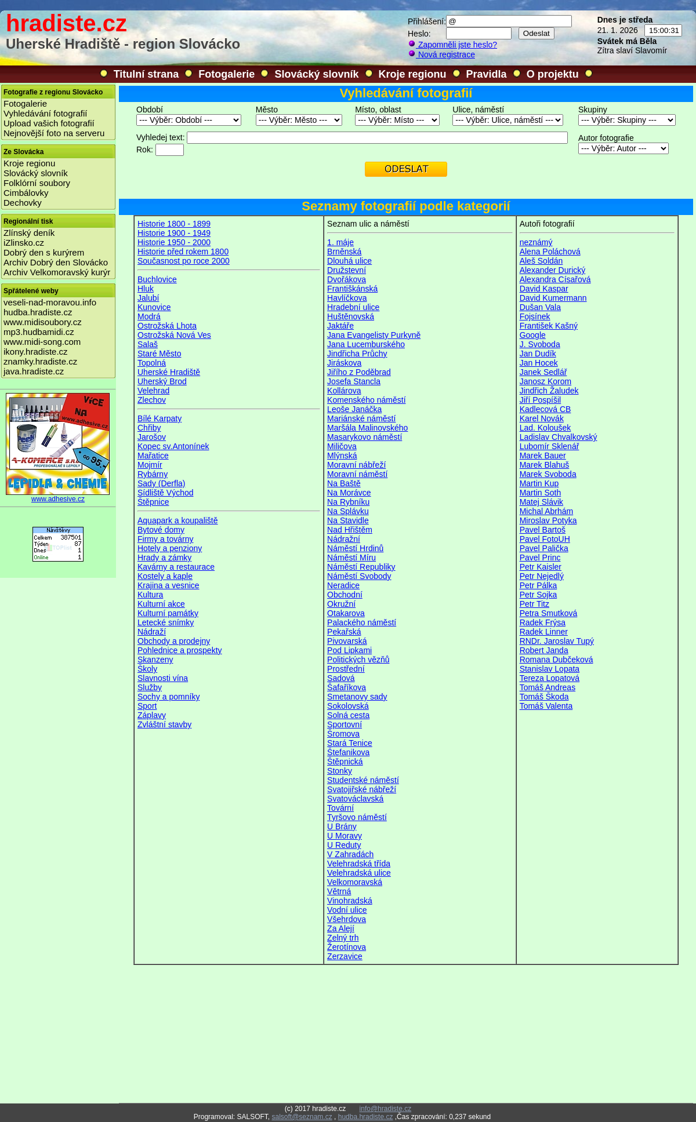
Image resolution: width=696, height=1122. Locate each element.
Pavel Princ (540, 557)
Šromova (343, 733)
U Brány (342, 826)
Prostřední (346, 668)
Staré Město (159, 353)
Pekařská (344, 631)
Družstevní (346, 270)
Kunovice (154, 307)
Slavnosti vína (162, 678)
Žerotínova (346, 947)
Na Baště (344, 483)
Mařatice (153, 455)
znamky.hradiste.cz (40, 361)
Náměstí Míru (351, 557)
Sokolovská (348, 706)
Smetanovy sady (357, 696)
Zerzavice (344, 956)
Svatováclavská (355, 798)
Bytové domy (160, 529)
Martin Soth (540, 492)
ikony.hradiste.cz (35, 351)
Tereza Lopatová (550, 678)
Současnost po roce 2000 (183, 260)
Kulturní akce (161, 604)
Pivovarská (347, 641)
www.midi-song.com (42, 342)
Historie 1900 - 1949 (174, 233)
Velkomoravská (354, 882)
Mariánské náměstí (361, 418)
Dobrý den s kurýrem (43, 252)
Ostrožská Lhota (167, 325)
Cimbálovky (26, 193)
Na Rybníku (348, 502)
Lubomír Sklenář (549, 446)
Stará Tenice (349, 743)
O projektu (553, 74)
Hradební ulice (353, 307)
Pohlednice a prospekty (179, 650)
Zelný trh (342, 937)
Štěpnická (344, 761)
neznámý (536, 242)
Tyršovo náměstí (357, 817)
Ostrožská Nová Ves (174, 335)
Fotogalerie (226, 74)
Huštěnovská (350, 316)
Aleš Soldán (541, 260)
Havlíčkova (347, 298)
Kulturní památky (167, 613)
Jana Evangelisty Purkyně (373, 335)
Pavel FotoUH (545, 539)
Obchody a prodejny (173, 641)
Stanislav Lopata (550, 668)
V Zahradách (350, 854)
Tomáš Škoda (544, 696)
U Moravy (344, 835)
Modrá (149, 316)
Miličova (342, 446)
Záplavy (151, 715)
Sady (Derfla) (161, 483)
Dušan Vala (540, 307)
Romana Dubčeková (556, 659)
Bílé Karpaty (159, 418)
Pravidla (486, 74)
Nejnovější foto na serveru (53, 133)
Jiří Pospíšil (540, 400)
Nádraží (151, 631)
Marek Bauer (543, 455)
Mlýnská (342, 455)
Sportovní (344, 724)
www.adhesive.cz (58, 496)
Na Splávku (348, 511)
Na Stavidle (348, 520)
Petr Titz (534, 604)
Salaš (147, 344)
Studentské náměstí (363, 780)
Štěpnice (153, 502)
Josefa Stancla (353, 381)
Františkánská (352, 288)
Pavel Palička (544, 548)
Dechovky (22, 202)
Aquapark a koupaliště (177, 520)
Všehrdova (346, 919)
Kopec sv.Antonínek (173, 446)
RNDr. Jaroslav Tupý (557, 641)
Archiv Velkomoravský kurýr (56, 272)
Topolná (151, 362)
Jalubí (148, 298)
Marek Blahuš (545, 464)
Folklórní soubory (36, 183)
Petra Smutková (549, 613)
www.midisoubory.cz (42, 322)
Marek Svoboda (548, 474)
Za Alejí (340, 928)
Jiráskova (344, 362)
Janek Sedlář (543, 372)
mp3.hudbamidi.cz (38, 332)
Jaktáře (340, 325)
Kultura (150, 594)
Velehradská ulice (359, 872)
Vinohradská (349, 900)
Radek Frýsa (543, 622)
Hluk (145, 288)
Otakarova (346, 613)
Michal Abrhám (547, 511)
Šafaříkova (346, 687)
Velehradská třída (358, 863)
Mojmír (149, 464)
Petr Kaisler (540, 566)
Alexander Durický (553, 270)
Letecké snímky (165, 622)
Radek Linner (544, 631)
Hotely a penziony (169, 548)
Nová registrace (441, 54)
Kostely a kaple (165, 576)
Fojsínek (535, 316)
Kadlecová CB (545, 409)
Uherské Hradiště (168, 372)
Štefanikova (348, 752)
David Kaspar (544, 288)
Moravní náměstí (357, 474)
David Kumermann (553, 298)
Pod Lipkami (349, 650)
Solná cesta (348, 715)
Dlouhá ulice (349, 260)
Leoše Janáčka (354, 409)
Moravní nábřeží (356, 464)
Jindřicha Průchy (357, 353)
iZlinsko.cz (23, 242)
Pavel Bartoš (543, 529)
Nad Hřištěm (349, 529)
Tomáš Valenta (546, 706)
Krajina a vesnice (168, 585)
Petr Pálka (538, 585)
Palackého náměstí (361, 622)
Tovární (340, 808)
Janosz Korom (545, 381)
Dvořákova (346, 279)
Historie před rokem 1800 (183, 251)
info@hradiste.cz (386, 1109)
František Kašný (549, 325)
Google (533, 335)
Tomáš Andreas (548, 687)
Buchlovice (157, 279)
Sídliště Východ (165, 492)
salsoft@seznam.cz (301, 1117)
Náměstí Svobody (359, 576)
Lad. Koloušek (545, 427)
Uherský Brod (162, 381)
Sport (147, 706)
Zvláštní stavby (164, 724)
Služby (149, 687)
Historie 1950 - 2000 (174, 242)
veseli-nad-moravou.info (49, 302)
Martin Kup (539, 483)
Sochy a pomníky (168, 696)
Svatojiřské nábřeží (361, 789)
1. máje (340, 242)
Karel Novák (542, 418)
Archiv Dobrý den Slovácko (55, 262)
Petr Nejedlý (542, 576)
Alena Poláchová (550, 251)
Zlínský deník (29, 233)
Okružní (341, 604)
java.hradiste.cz (33, 371)
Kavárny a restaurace (176, 566)
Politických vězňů (358, 659)
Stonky (339, 770)
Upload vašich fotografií (49, 123)
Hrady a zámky (164, 557)
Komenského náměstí (366, 400)
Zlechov (151, 400)
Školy (147, 668)
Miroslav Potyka (548, 520)
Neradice (343, 585)
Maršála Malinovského (367, 427)
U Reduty (344, 845)
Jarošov (151, 437)
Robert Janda (544, 650)
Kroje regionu (413, 74)
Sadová (340, 678)
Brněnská (344, 251)
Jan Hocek (539, 362)
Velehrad (153, 390)
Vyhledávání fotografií (45, 113)
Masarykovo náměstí (364, 437)
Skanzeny (155, 659)
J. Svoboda (540, 344)
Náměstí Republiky (361, 566)
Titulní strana (146, 74)
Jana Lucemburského (366, 344)
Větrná (339, 891)
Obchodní (344, 594)
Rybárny (152, 474)
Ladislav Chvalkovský (558, 437)
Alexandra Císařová (555, 279)
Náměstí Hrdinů (355, 548)
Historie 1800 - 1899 (174, 223)
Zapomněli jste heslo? (452, 44)
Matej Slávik (541, 502)
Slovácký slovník (316, 74)
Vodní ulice (347, 910)
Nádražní (343, 539)
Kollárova (344, 390)
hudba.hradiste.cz (37, 312)
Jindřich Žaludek (549, 390)
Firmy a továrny (165, 539)
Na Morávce (349, 492)
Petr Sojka (538, 594)
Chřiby (149, 427)
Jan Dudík (538, 353)
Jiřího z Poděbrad (359, 372)
